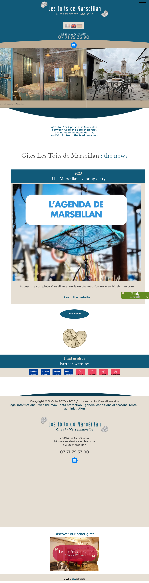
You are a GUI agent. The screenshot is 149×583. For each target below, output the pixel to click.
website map (47, 405)
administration (74, 408)
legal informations (22, 405)
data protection (71, 405)
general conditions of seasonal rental (111, 405)
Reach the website (77, 297)
